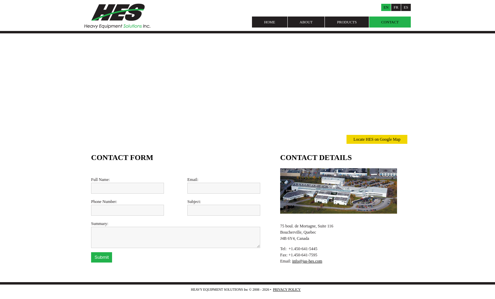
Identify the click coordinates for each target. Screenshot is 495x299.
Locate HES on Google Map (376, 139)
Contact (390, 22)
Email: (192, 179)
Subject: (194, 201)
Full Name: (100, 179)
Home (269, 22)
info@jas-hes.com (307, 261)
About (306, 22)
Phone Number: (104, 201)
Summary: (99, 223)
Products (346, 22)
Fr (396, 7)
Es (406, 7)
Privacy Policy (287, 289)
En (386, 7)
